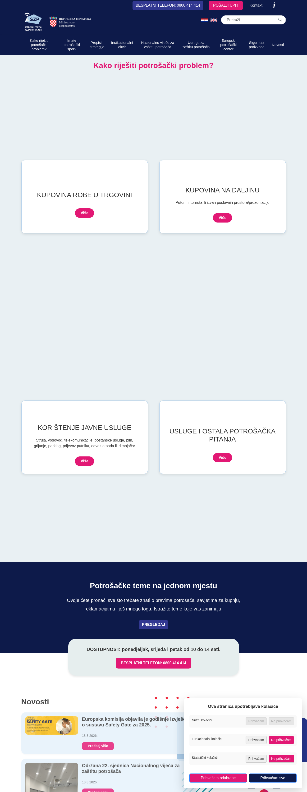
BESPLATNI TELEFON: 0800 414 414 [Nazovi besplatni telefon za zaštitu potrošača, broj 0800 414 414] (153, 663)
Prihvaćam (256, 740)
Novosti (278, 45)
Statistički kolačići (206, 758)
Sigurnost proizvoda (257, 45)
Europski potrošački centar (228, 44)
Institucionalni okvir (122, 45)
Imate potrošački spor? (72, 44)
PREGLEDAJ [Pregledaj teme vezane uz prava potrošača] (153, 625)
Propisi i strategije (97, 45)
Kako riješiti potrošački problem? (39, 44)
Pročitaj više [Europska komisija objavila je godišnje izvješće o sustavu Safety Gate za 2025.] (98, 748)
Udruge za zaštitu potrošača (196, 45)
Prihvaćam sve (272, 778)
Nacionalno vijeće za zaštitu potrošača (157, 45)
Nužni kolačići (203, 720)
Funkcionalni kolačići (208, 739)
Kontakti (256, 5)
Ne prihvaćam (281, 740)
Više (84, 213)
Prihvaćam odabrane (218, 778)
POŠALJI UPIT (225, 5)
